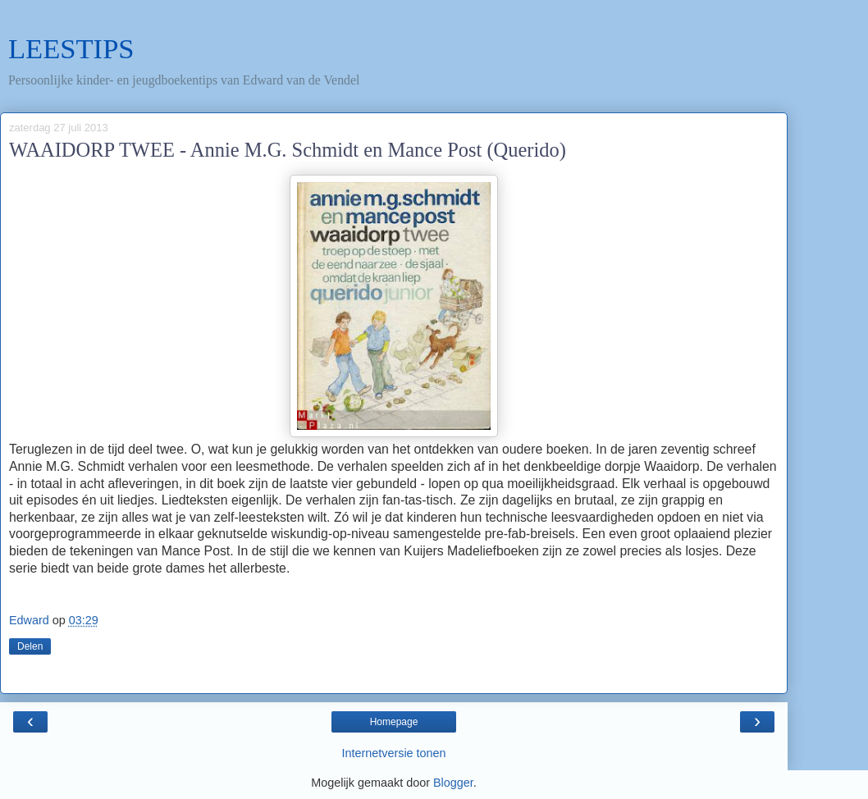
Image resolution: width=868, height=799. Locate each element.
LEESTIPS (71, 48)
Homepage (394, 722)
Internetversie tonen (393, 753)
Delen (30, 646)
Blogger (453, 782)
